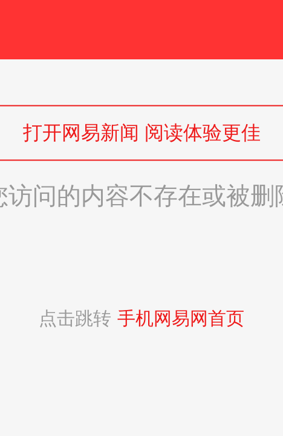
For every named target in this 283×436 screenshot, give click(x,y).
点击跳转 (141, 318)
